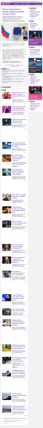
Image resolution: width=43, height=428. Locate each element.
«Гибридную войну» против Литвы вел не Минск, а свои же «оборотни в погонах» (35, 106)
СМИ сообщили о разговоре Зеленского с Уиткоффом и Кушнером (19, 196)
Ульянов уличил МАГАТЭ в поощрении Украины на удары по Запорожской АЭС (19, 407)
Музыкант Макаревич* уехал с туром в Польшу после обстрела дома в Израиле (18, 297)
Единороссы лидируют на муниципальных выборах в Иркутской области (12, 62)
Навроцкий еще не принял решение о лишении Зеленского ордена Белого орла (18, 95)
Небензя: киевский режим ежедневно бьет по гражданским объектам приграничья (18, 259)
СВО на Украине (14, 1)
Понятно (37, 419)
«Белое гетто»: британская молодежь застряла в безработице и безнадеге (35, 80)
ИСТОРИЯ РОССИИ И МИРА (34, 55)
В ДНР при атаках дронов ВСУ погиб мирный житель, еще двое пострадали (19, 346)
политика (32, 101)
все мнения (39, 28)
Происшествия (32, 67)
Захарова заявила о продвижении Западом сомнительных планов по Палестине (18, 322)
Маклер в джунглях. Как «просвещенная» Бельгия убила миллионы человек (35, 51)
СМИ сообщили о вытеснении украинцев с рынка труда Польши (18, 273)
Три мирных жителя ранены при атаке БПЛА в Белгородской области (19, 359)
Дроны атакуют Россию (24, 1)
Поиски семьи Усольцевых (36, 1)
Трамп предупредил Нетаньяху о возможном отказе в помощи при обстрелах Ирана (18, 171)
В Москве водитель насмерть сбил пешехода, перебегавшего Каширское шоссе (18, 209)
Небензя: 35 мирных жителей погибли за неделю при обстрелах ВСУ (19, 222)
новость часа (33, 8)
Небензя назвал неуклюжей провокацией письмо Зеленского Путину (19, 120)
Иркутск (4, 16)
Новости (16, 3)
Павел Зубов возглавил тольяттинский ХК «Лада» (18, 310)
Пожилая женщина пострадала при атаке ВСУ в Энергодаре (19, 395)
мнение (31, 21)
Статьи (22, 3)
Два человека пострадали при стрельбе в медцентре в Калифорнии (19, 144)
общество (32, 47)
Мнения (27, 3)
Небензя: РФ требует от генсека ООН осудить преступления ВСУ (18, 246)
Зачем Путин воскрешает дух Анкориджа (34, 24)
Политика (31, 40)
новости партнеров (7, 87)
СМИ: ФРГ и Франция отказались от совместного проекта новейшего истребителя (18, 157)
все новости (32, 18)
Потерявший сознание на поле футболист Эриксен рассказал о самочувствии (18, 371)
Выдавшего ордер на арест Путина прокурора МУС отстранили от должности (19, 108)
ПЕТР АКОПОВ (32, 28)
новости (4, 90)
